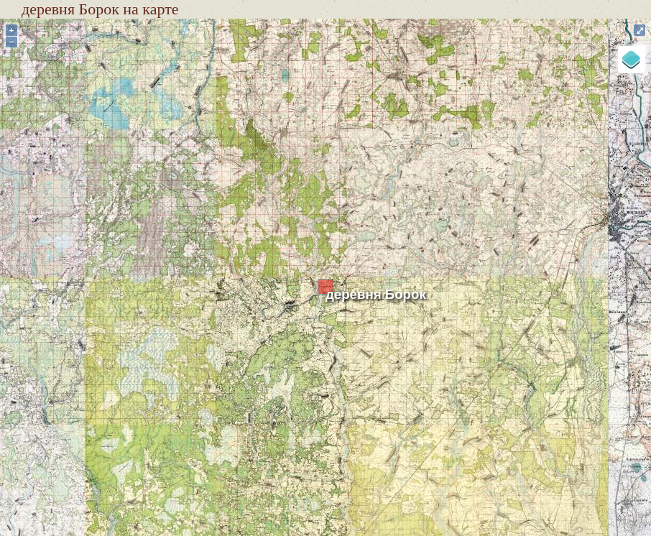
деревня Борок (376, 294)
